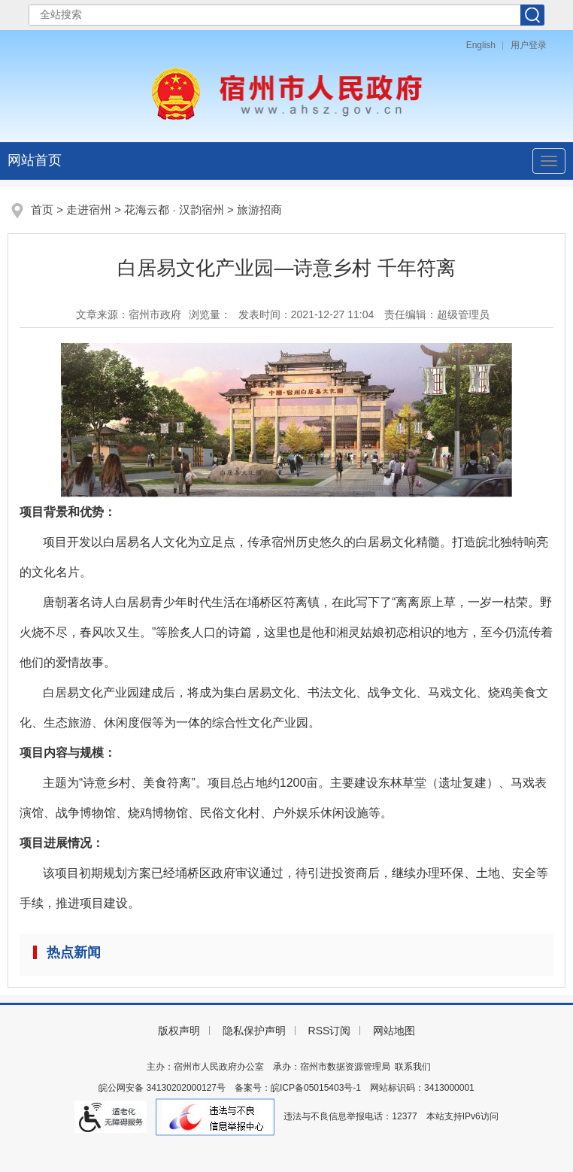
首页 (42, 209)
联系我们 (413, 1066)
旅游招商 (259, 209)
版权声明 (179, 1031)
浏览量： (210, 314)
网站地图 (394, 1031)
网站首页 (35, 160)
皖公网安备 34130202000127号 (162, 1087)
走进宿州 (88, 209)
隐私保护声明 (254, 1031)
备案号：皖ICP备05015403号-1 (298, 1087)
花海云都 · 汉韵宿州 (174, 209)
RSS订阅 (329, 1031)
